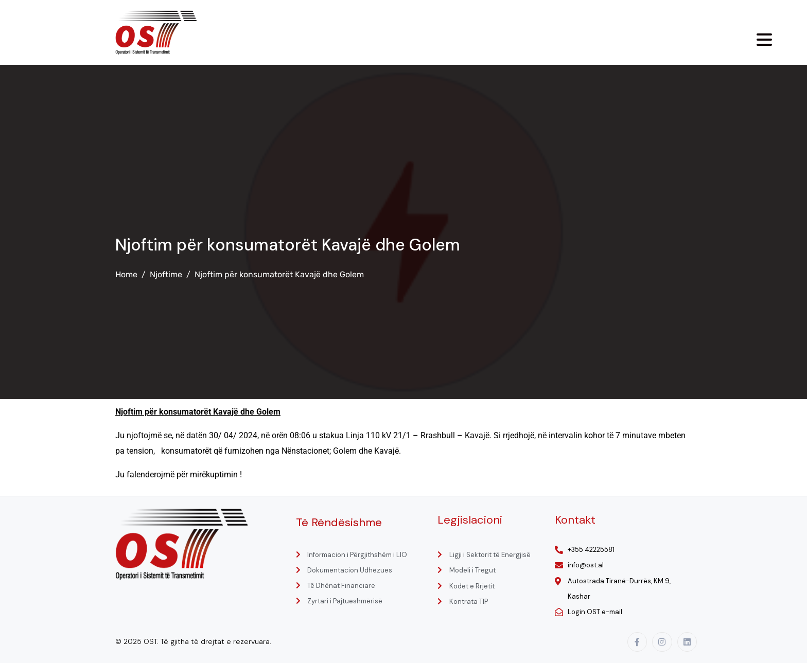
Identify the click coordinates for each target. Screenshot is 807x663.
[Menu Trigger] (764, 39)
